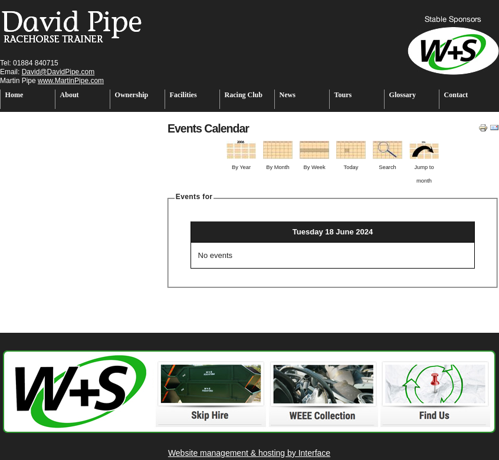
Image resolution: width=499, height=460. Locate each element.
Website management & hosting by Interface (249, 453)
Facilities (183, 95)
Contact (456, 95)
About (69, 95)
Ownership (132, 95)
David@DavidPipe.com (58, 72)
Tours (343, 95)
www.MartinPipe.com (71, 81)
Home (14, 95)
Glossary (402, 95)
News (288, 95)
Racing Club (243, 95)
